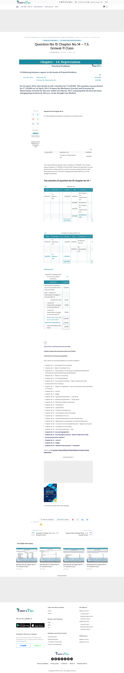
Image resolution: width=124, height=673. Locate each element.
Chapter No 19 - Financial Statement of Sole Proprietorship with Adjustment (37, 558)
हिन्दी (106, 2)
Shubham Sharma (55, 52)
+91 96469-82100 (83, 2)
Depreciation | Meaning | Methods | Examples (58, 346)
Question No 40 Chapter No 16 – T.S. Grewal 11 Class (35, 144)
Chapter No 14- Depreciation (50, 40)
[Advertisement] (62, 21)
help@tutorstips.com (96, 2)
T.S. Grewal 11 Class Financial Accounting (70, 40)
